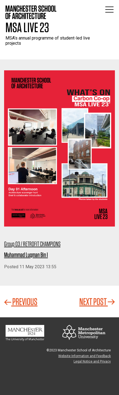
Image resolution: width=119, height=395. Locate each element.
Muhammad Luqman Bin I (26, 255)
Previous (20, 301)
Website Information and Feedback (84, 356)
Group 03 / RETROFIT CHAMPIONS (32, 244)
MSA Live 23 (27, 27)
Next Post (97, 301)
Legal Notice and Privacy (92, 361)
